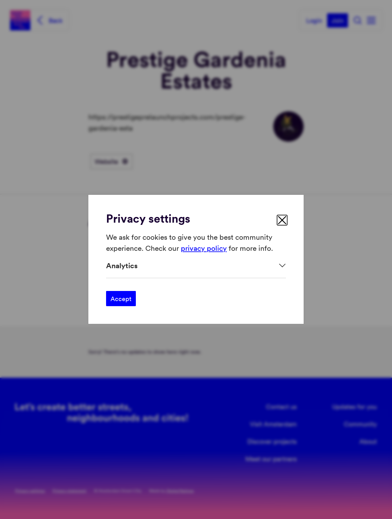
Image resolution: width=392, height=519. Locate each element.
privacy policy (204, 247)
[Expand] (196, 265)
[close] (282, 220)
